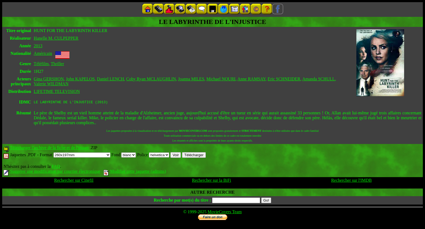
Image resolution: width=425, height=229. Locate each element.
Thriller (57, 63)
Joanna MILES (191, 79)
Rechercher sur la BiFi (211, 181)
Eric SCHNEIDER (284, 79)
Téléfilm (41, 63)
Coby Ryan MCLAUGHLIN (151, 79)
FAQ (56, 167)
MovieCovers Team (224, 212)
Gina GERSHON (49, 79)
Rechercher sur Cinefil (74, 181)
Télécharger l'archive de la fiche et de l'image (49, 148)
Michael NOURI (220, 79)
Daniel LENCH (110, 79)
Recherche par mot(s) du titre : (182, 201)
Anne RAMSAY (251, 79)
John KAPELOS (80, 79)
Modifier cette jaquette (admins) (135, 172)
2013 (38, 45)
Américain (43, 53)
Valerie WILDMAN (51, 83)
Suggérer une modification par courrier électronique (52, 172)
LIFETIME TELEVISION (57, 91)
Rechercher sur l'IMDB (351, 181)
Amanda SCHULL (318, 79)
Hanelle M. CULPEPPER (56, 38)
